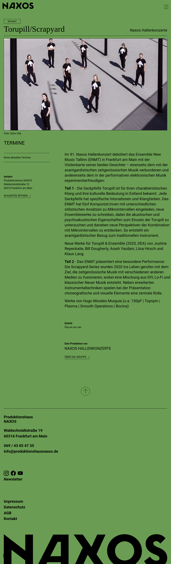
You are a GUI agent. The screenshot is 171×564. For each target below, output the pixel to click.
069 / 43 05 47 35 (19, 445)
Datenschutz (14, 507)
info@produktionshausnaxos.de (31, 451)
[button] (7, 557)
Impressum (13, 501)
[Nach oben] (85, 391)
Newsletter (13, 479)
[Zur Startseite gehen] (18, 6)
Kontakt (10, 518)
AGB (7, 513)
